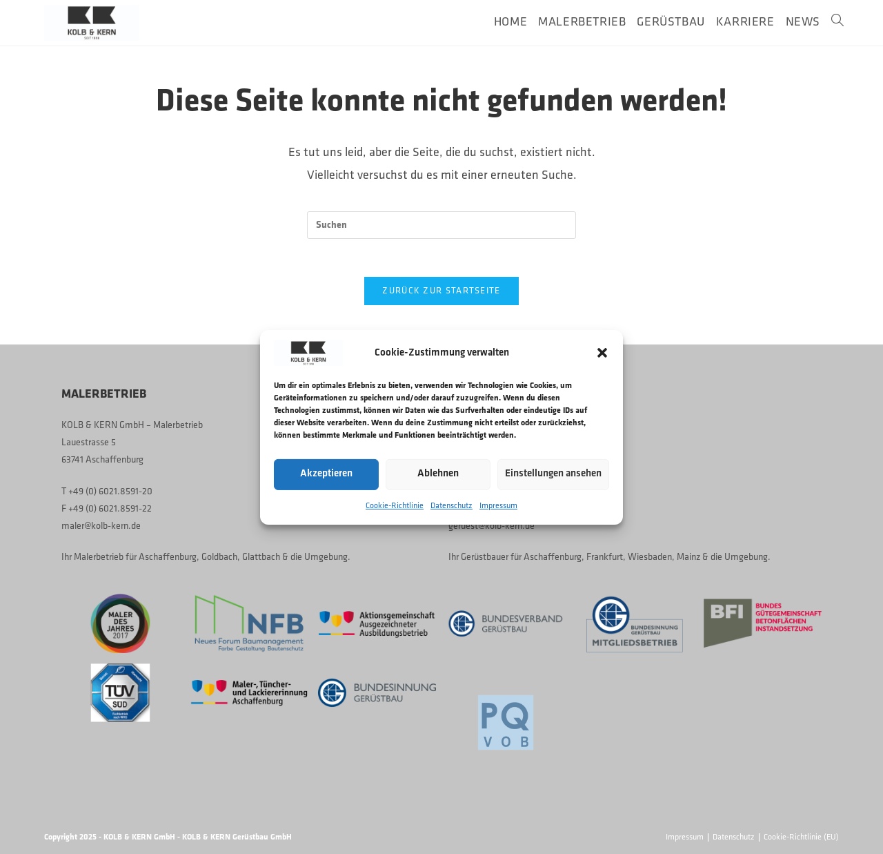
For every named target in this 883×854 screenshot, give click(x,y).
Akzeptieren (326, 474)
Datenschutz (451, 505)
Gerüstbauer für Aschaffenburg (521, 557)
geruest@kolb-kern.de (491, 526)
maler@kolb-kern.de (101, 526)
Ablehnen (438, 474)
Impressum (498, 505)
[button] (602, 353)
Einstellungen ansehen (553, 474)
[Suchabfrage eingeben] (441, 225)
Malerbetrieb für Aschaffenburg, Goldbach (155, 557)
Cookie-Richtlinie (395, 505)
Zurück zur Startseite (441, 295)
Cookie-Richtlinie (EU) (801, 837)
